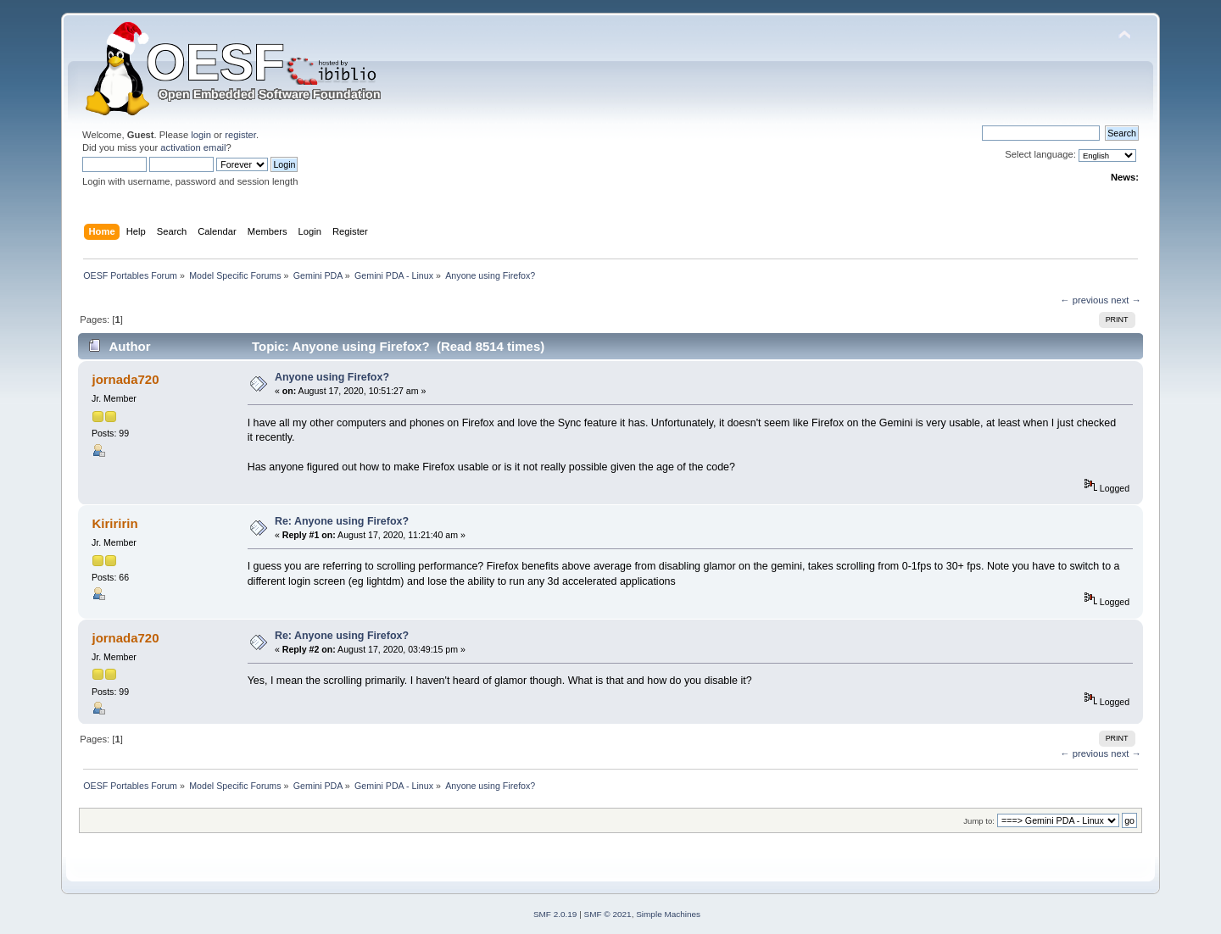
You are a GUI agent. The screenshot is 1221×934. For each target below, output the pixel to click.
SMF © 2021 (608, 914)
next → (1126, 300)
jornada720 (125, 379)
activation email (193, 147)
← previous (1084, 300)
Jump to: (979, 821)
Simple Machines (668, 914)
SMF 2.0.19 (555, 914)
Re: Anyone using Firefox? (342, 521)
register (240, 135)
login (201, 135)
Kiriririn (114, 523)
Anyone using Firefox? (332, 377)
